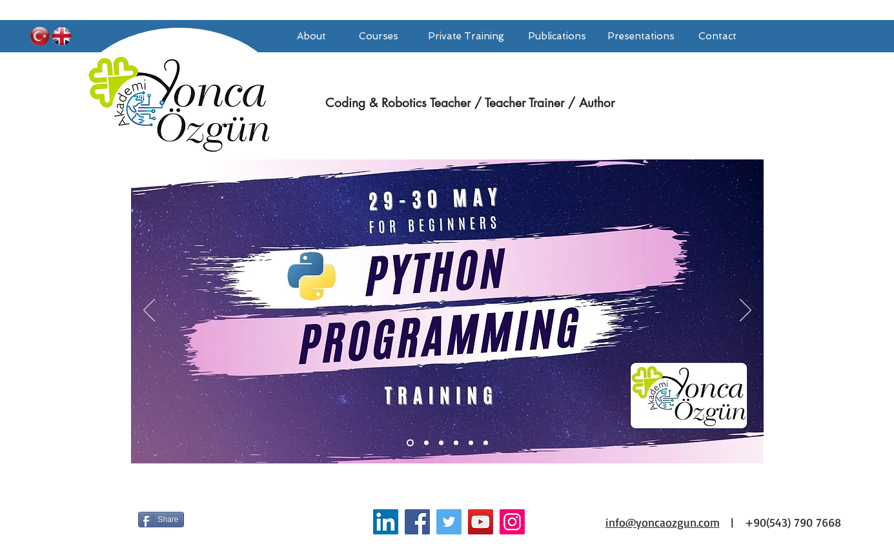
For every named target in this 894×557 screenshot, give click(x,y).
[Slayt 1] (410, 443)
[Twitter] (449, 521)
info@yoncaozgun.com (662, 522)
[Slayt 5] (426, 443)
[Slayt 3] (471, 443)
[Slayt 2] (456, 443)
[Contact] (718, 36)
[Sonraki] (745, 311)
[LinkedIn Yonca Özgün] (385, 521)
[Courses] (378, 36)
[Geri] (149, 311)
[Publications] (557, 36)
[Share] (161, 519)
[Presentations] (641, 36)
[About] (311, 36)
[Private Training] (466, 36)
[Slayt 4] (485, 443)
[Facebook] (417, 521)
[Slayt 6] (441, 443)
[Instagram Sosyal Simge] (512, 521)
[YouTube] (480, 521)
